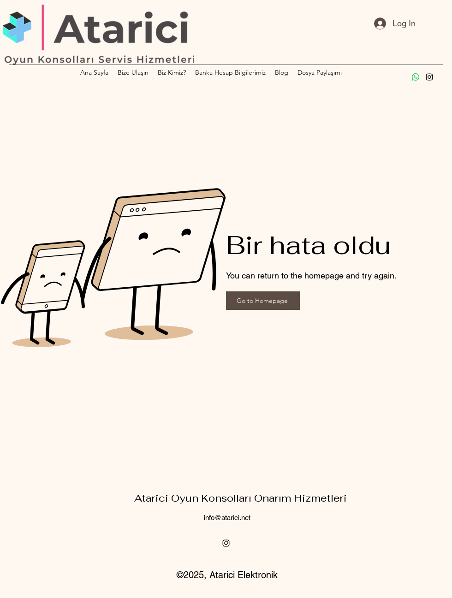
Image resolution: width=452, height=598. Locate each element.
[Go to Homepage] (263, 300)
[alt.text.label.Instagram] (429, 77)
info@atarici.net (227, 517)
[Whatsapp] (415, 77)
